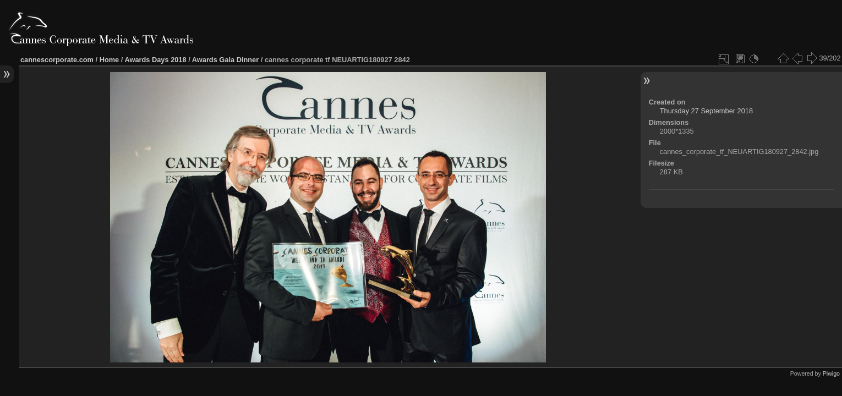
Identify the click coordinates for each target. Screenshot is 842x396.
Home (109, 60)
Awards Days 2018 (155, 60)
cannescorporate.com (57, 60)
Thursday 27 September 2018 (706, 111)
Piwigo (831, 373)
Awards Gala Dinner (225, 60)
